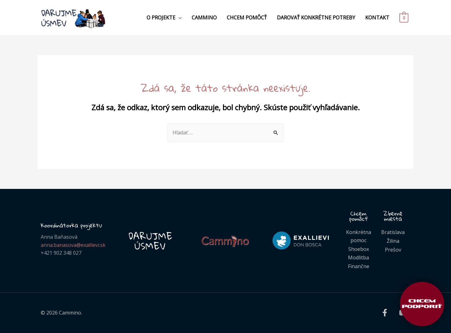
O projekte (161, 17)
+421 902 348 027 (61, 252)
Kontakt (377, 17)
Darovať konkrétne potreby (316, 17)
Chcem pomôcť (247, 17)
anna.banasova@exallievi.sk (73, 245)
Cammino (204, 17)
